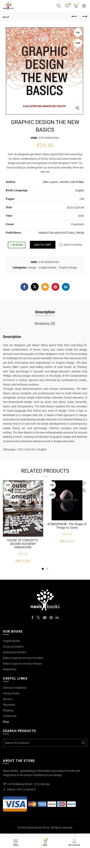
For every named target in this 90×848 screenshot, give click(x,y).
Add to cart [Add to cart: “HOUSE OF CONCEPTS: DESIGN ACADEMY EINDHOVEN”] (22, 560)
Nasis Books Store (38, 827)
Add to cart (42, 244)
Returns (7, 699)
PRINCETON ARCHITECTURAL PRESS (61, 232)
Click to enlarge (77, 108)
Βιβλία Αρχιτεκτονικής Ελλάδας (23, 657)
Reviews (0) (45, 323)
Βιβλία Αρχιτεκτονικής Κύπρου (22, 663)
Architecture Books (14, 652)
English (79, 190)
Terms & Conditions (14, 687)
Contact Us (9, 716)
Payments (9, 704)
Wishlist (69, 4)
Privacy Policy (11, 693)
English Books (47, 267)
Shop (6, 721)
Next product (84, 16)
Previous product (74, 16)
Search (83, 743)
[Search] (59, 6)
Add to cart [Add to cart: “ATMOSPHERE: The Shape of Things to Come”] (67, 540)
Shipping (8, 710)
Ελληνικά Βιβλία (13, 646)
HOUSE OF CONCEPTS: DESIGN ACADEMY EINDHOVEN (23, 544)
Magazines (9, 669)
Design (32, 267)
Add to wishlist (72, 244)
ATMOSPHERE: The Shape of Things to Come (66, 525)
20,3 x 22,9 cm (75, 207)
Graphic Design (68, 267)
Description (45, 312)
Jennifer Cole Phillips (71, 181)
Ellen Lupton (50, 181)
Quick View (39, 490)
